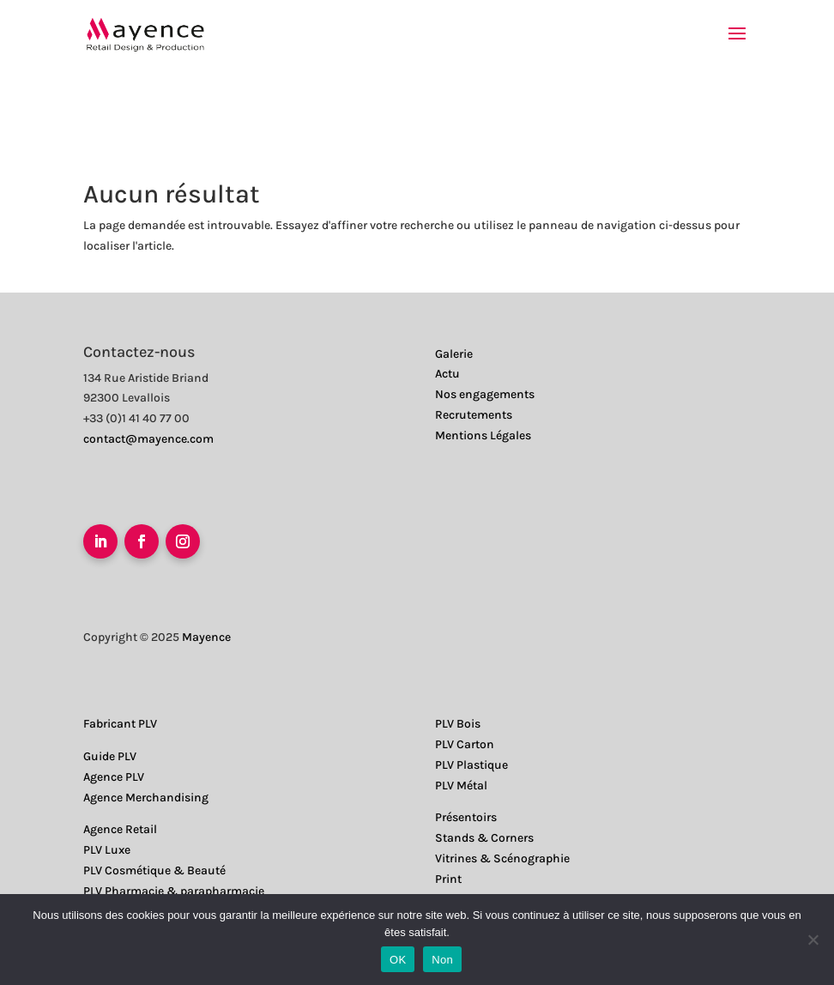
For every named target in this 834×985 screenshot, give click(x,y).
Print (448, 879)
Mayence (206, 637)
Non (442, 959)
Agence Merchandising (145, 797)
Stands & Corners (484, 838)
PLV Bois (457, 723)
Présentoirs (466, 817)
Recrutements (473, 415)
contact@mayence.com (148, 439)
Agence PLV (113, 777)
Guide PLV (109, 756)
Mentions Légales (483, 435)
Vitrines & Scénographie (502, 858)
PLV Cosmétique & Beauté (154, 870)
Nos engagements (485, 394)
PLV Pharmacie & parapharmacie (173, 891)
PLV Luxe (106, 850)
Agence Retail (120, 829)
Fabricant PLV (120, 723)
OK (398, 959)
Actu (447, 373)
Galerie (454, 354)
